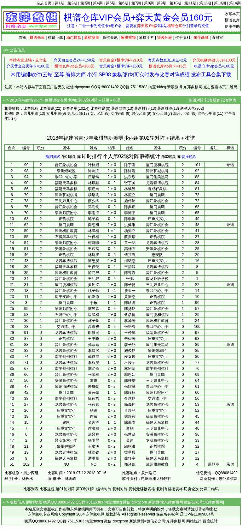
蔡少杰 (93, 201)
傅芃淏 (129, 255)
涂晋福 (93, 434)
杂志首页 (44, 3)
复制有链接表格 (169, 489)
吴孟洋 (93, 422)
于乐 (93, 302)
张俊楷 (93, 237)
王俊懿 (93, 267)
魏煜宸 (129, 416)
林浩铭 (93, 452)
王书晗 (93, 338)
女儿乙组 (97, 113)
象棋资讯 (110, 37)
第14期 (235, 3)
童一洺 (129, 243)
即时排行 (92, 156)
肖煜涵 (129, 410)
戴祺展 (93, 356)
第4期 (98, 3)
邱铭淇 (129, 446)
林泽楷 (93, 231)
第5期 (111, 3)
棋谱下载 (55, 37)
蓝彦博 (129, 314)
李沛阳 (129, 213)
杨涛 (93, 410)
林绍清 (129, 368)
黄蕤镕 (93, 392)
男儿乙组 (74, 113)
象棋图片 (146, 37)
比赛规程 (212, 100)
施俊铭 (129, 350)
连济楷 (93, 428)
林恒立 (129, 195)
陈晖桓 (129, 392)
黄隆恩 (129, 296)
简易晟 (93, 273)
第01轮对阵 (71, 156)
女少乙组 (159, 113)
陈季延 (129, 219)
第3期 (85, 3)
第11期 (190, 3)
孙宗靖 (93, 344)
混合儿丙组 (182, 113)
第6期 (123, 3)
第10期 (175, 3)
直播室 (217, 37)
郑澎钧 (93, 207)
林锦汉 (93, 255)
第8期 (149, 3)
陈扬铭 (129, 308)
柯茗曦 (93, 243)
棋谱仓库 (232, 20)
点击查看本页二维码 (220, 87)
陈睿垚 (129, 273)
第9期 (162, 3)
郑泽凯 (129, 464)
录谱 (230, 165)
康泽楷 (93, 314)
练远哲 (93, 398)
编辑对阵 (196, 100)
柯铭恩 (129, 261)
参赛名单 (70, 108)
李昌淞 (93, 350)
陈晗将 (129, 302)
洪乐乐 (129, 177)
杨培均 (93, 195)
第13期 (220, 3)
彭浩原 (93, 296)
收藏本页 (232, 14)
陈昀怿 (93, 368)
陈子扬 (129, 284)
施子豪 (93, 320)
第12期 (205, 3)
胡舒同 (93, 332)
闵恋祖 (93, 225)
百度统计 (210, 521)
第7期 (136, 3)
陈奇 (93, 380)
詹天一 (129, 290)
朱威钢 (93, 386)
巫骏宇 (129, 362)
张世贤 (129, 434)
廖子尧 (129, 344)
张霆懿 (129, 386)
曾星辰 (129, 452)
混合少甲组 (207, 113)
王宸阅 (93, 249)
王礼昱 (93, 279)
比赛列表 (228, 100)
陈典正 (129, 207)
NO (93, 464)
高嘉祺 (93, 326)
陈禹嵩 (129, 422)
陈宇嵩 (129, 165)
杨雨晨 (93, 440)
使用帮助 (232, 26)
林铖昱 (129, 189)
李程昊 (93, 362)
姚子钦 (93, 290)
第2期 (72, 3)
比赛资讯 (47, 108)
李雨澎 (93, 213)
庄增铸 (93, 177)
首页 (22, 37)
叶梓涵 (93, 165)
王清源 (129, 267)
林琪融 (93, 183)
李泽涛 (129, 320)
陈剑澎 (93, 171)
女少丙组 (118, 113)
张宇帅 (129, 183)
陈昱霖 (93, 308)
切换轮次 (189, 156)
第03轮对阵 (171, 156)
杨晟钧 (129, 404)
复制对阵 (120, 489)
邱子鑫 (93, 219)
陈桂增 (129, 380)
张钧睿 (129, 326)
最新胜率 (164, 108)
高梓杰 (129, 249)
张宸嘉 (93, 404)
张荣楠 (93, 374)
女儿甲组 (53, 113)
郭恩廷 (129, 374)
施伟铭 (129, 201)
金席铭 (129, 398)
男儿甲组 (30, 113)
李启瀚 (93, 189)
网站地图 (34, 502)
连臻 (93, 416)
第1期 (60, 3)
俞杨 (130, 428)
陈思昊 (93, 261)
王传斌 (129, 332)
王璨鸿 (93, 446)
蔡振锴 (129, 237)
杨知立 (129, 231)
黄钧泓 (93, 284)
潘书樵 (93, 458)
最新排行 (141, 108)
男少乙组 (139, 113)
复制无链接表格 (142, 489)
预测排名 (52, 156)
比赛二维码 (209, 489)
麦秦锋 (129, 356)
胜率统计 (150, 156)
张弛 (130, 279)
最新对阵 (118, 108)
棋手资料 (182, 37)
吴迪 (130, 440)
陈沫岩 (129, 171)
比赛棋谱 (98, 108)
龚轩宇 (129, 458)
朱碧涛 (129, 338)
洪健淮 (129, 225)
